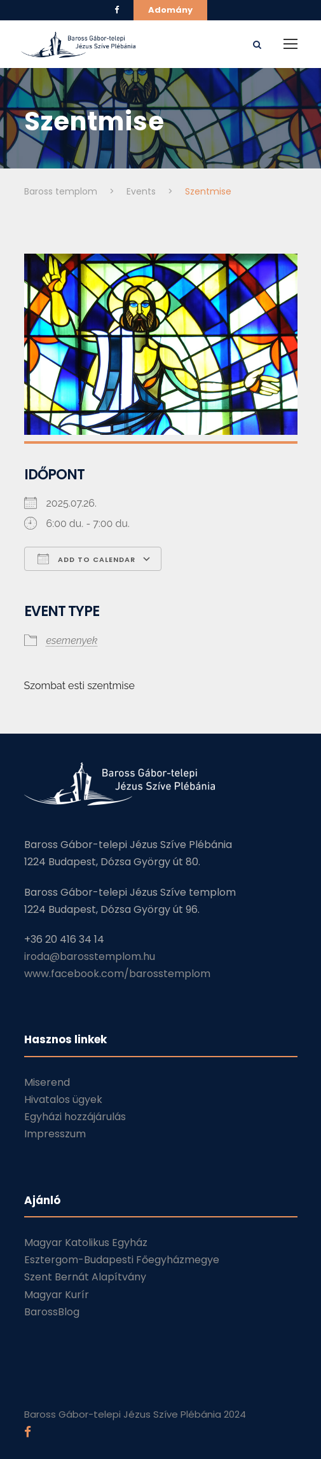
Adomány (170, 10)
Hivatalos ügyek (63, 1099)
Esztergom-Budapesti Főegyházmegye (121, 1259)
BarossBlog (51, 1312)
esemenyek (72, 640)
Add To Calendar (86, 559)
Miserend (47, 1082)
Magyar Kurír (56, 1294)
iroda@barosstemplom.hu (89, 956)
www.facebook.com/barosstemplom (117, 973)
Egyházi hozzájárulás (75, 1116)
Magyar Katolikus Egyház (85, 1242)
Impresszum (55, 1134)
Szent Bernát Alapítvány (85, 1277)
